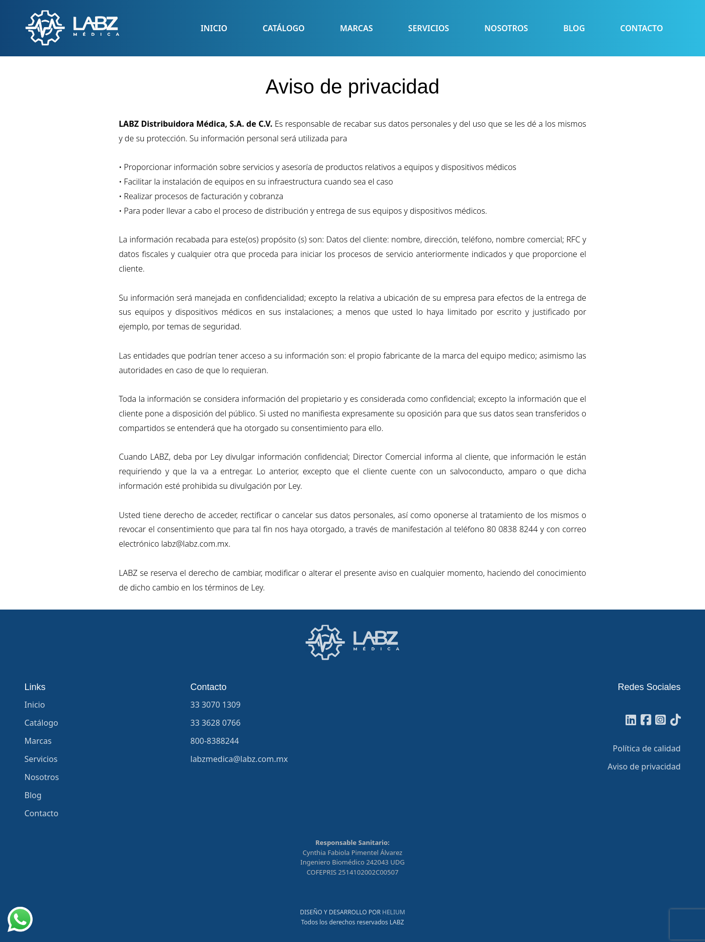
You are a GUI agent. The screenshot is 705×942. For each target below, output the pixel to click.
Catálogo (283, 28)
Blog (574, 28)
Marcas (356, 28)
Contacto (641, 28)
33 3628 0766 (216, 722)
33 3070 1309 (216, 704)
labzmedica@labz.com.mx (239, 758)
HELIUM (393, 912)
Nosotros (506, 28)
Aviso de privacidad (643, 766)
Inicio (214, 28)
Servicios (429, 28)
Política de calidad (647, 748)
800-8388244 (215, 740)
